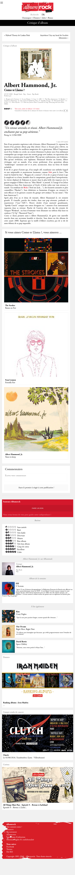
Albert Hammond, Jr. (30, 85)
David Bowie (21, 641)
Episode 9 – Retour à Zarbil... (15, 807)
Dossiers (36, 18)
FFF (17, 583)
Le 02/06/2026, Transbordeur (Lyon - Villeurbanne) (24, 757)
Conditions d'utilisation (15, 837)
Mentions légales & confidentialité (20, 839)
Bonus (50, 18)
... (4, 705)
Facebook (10, 847)
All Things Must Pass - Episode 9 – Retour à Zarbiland (25, 805)
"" (37, 592)
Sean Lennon (10, 380)
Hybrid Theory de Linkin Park (18, 35)
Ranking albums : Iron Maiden (15, 702)
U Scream (20, 586)
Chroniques (26, 18)
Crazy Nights (21, 614)
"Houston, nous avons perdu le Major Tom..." (30, 647)
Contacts (9, 829)
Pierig (6, 135)
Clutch (6, 755)
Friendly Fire (10, 382)
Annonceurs (11, 834)
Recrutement (11, 832)
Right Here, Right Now (25, 629)
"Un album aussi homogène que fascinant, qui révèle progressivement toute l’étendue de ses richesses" (43, 633)
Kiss (18, 611)
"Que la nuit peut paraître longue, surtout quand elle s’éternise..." (36, 618)
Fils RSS (9, 852)
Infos (44, 18)
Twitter (9, 849)
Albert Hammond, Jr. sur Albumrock (37, 559)
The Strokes (10, 305)
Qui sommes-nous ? (14, 827)
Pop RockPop (19, 571)
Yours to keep (10, 457)
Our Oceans (21, 626)
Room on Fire (10, 308)
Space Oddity (21, 644)
